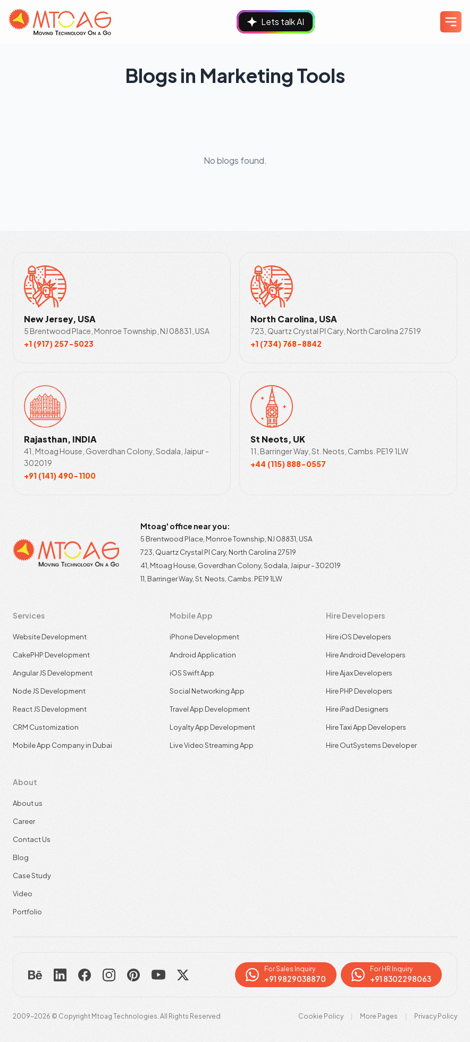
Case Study (32, 875)
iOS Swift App (192, 673)
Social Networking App (207, 691)
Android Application (203, 655)
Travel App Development (210, 709)
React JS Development (50, 709)
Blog (21, 857)
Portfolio (27, 911)
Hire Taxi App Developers (366, 727)
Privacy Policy (435, 1016)
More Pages (379, 1016)
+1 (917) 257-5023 (59, 343)
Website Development (50, 636)
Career (24, 821)
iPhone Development (204, 636)
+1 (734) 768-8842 (286, 343)
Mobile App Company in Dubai (62, 745)
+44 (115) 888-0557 (288, 464)
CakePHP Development (51, 655)
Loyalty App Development (212, 727)
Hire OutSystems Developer (371, 745)
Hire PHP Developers (359, 691)
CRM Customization (46, 727)
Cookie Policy (320, 1016)
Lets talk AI (275, 21)
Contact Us (32, 839)
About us (28, 803)
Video (22, 893)
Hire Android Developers (366, 655)
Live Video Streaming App (212, 745)
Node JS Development (49, 691)
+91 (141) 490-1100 (60, 475)
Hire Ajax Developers (359, 673)
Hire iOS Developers (358, 636)
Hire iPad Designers (357, 709)
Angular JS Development (53, 673)
